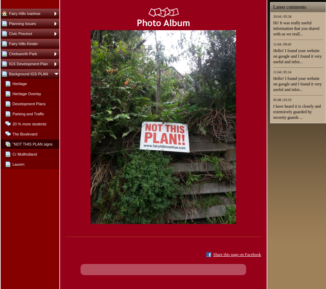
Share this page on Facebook (237, 254)
